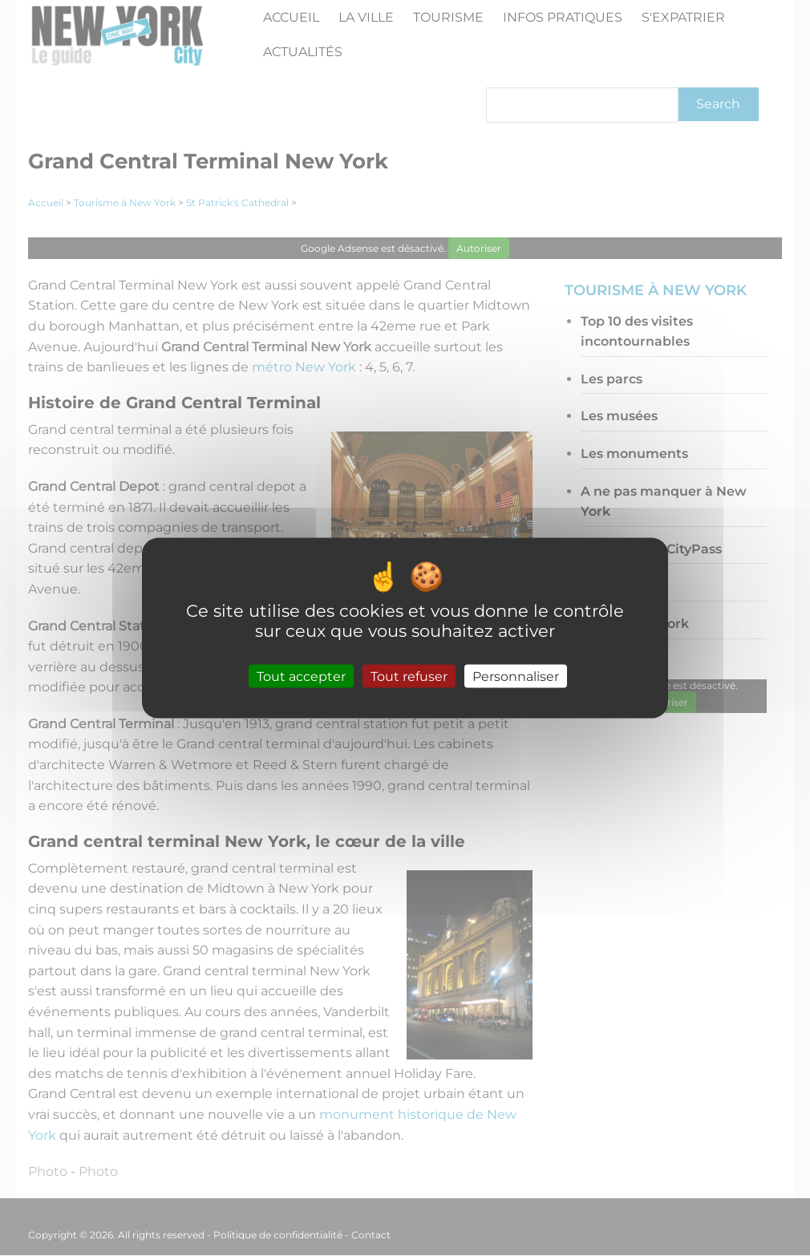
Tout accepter (301, 675)
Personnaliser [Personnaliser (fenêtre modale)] (515, 675)
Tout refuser (409, 675)
